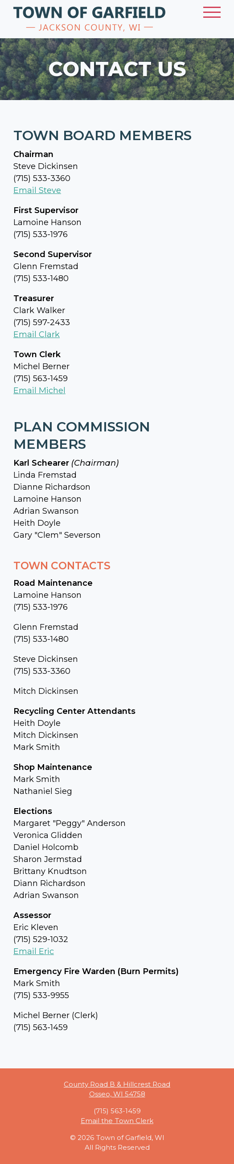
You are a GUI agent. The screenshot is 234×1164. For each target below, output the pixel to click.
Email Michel (39, 390)
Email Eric (33, 951)
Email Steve (37, 190)
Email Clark (36, 334)
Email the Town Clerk (117, 1120)
